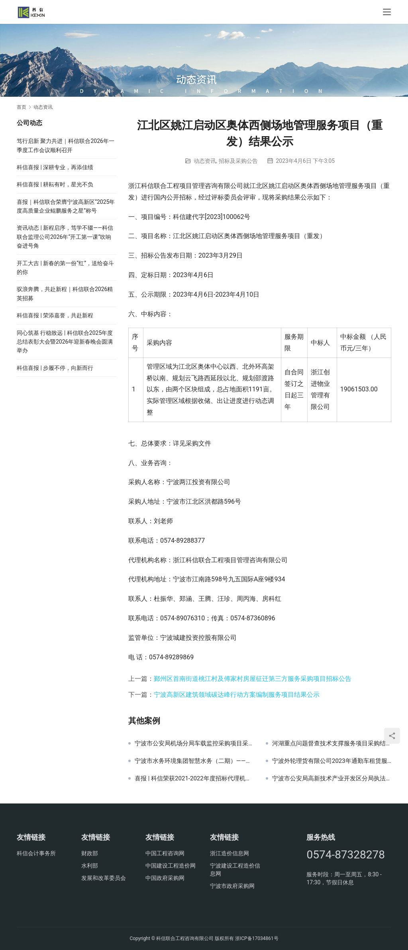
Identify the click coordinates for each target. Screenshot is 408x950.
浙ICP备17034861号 (257, 938)
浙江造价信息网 (229, 853)
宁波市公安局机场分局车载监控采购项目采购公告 (194, 743)
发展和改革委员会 (103, 878)
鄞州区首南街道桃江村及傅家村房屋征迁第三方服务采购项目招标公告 (252, 678)
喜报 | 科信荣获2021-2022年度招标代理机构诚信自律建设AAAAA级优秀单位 (194, 778)
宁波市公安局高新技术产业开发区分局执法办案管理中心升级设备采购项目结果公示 (331, 778)
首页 (21, 107)
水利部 (89, 865)
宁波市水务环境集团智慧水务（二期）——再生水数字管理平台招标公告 (194, 760)
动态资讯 (205, 161)
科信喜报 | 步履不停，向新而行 (55, 368)
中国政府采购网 (164, 878)
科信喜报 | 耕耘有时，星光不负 (55, 184)
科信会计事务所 (36, 853)
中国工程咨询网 (164, 853)
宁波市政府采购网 (232, 886)
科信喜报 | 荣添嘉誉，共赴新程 (55, 315)
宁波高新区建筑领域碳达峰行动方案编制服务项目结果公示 (237, 694)
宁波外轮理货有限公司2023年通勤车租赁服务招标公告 (331, 760)
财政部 (89, 853)
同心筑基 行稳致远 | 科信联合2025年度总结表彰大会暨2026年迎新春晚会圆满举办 (65, 342)
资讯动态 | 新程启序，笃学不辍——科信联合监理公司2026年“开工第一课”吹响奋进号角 (65, 237)
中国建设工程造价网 (170, 865)
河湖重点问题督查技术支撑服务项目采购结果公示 (331, 743)
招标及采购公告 (238, 161)
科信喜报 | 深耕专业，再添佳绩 (55, 167)
